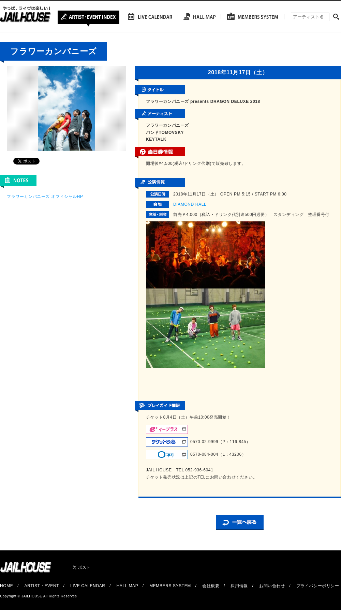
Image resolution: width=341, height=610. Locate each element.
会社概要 (210, 585)
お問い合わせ (272, 585)
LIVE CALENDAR (87, 585)
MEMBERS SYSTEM (170, 585)
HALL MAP (127, 585)
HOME (6, 585)
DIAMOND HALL (189, 204)
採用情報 (239, 585)
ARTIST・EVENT (41, 585)
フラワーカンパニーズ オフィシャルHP (45, 196)
